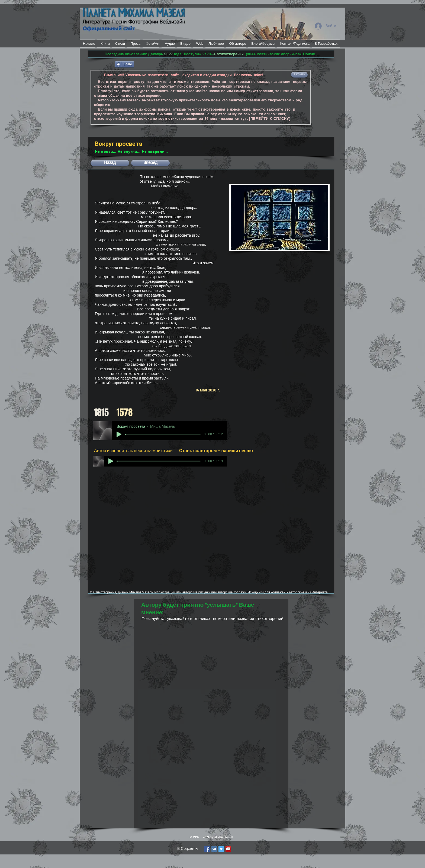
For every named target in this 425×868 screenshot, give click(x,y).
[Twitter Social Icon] (221, 849)
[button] (299, 75)
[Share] (124, 64)
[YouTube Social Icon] (228, 849)
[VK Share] (151, 64)
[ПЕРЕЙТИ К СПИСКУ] (270, 119)
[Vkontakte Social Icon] (214, 849)
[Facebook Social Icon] (207, 849)
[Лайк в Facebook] (101, 63)
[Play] (119, 434)
